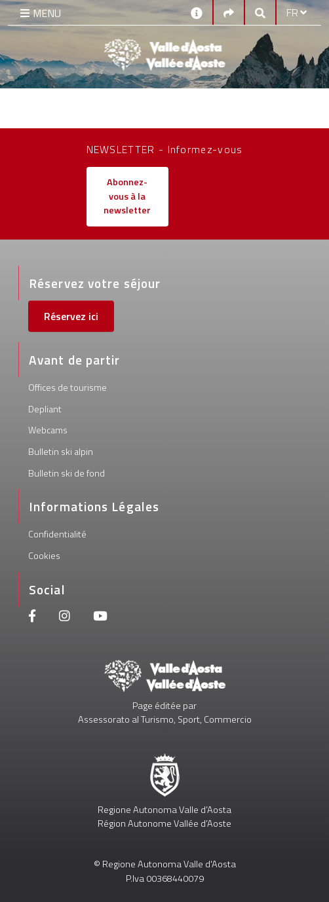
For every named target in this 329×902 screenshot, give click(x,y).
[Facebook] (32, 617)
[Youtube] (100, 617)
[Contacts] (197, 12)
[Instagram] (64, 617)
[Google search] (260, 12)
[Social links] (228, 12)
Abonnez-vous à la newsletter (127, 196)
